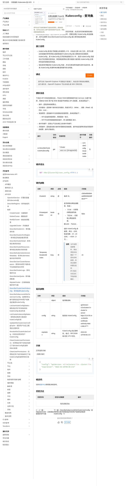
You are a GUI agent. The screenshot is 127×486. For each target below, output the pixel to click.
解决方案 (36, 3)
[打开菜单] (3, 3)
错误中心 (42, 392)
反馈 (67, 430)
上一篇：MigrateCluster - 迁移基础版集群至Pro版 (45, 419)
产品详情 (77, 33)
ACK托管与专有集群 (66, 15)
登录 (120, 3)
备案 (101, 3)
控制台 (107, 3)
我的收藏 (88, 33)
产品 (28, 3)
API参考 (84, 15)
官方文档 (6, 9)
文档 (97, 3)
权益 (42, 3)
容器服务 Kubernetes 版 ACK (21, 9)
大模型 (22, 3)
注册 (112, 3)
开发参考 (77, 15)
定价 (48, 3)
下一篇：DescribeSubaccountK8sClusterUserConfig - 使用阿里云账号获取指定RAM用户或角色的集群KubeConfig (73, 419)
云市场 (54, 3)
